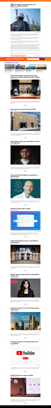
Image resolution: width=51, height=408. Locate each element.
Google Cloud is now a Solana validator (22, 375)
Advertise (6, 406)
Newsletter (9, 406)
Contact (16, 406)
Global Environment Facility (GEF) (16, 38)
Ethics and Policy (37, 53)
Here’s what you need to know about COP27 (23, 109)
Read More (25, 105)
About (3, 406)
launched (18, 50)
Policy (13, 406)
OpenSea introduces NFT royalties (20, 208)
